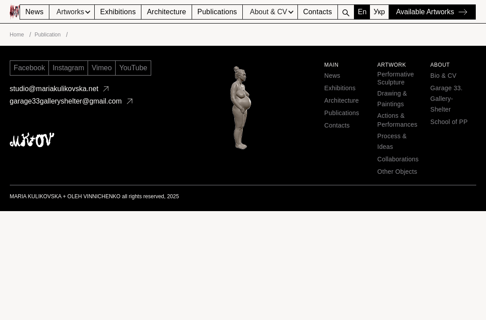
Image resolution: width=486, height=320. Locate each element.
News (34, 12)
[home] (15, 12)
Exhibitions (118, 12)
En (362, 12)
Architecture (166, 12)
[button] (72, 12)
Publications (217, 12)
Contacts (317, 12)
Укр (379, 12)
